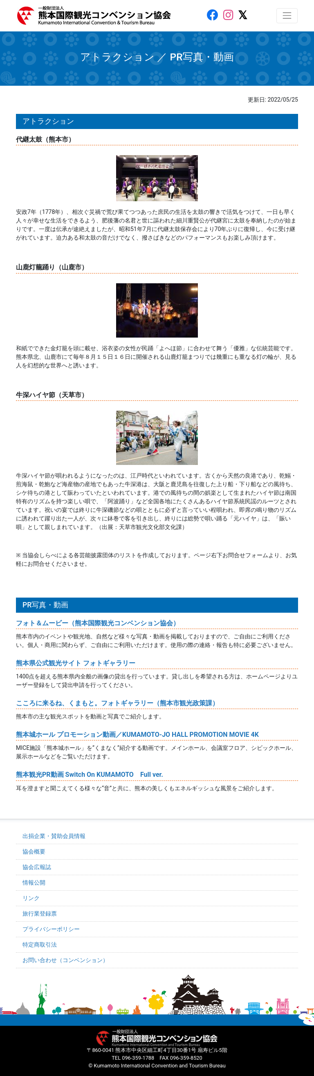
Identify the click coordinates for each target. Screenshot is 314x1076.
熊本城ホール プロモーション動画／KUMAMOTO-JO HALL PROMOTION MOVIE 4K (137, 734)
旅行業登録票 (39, 913)
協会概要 (33, 851)
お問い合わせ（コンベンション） (65, 960)
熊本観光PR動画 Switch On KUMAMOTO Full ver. (89, 774)
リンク (31, 898)
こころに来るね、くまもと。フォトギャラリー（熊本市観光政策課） (117, 703)
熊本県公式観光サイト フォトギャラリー (75, 663)
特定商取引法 (39, 944)
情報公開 (33, 882)
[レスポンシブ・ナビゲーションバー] (287, 15)
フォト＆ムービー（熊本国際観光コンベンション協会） (97, 623)
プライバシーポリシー (51, 929)
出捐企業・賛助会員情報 (53, 836)
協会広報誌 (36, 867)
